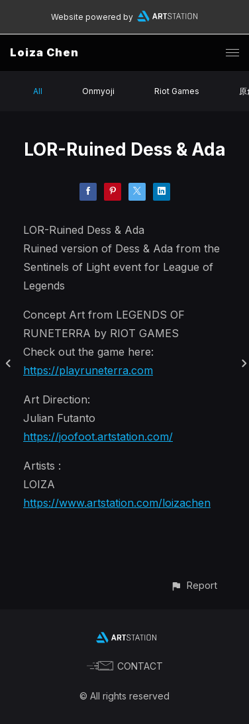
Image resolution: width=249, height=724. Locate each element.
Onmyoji (98, 91)
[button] (194, 585)
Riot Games (176, 91)
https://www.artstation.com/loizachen (117, 502)
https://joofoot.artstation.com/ (98, 436)
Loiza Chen (44, 52)
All (37, 91)
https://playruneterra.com (88, 370)
